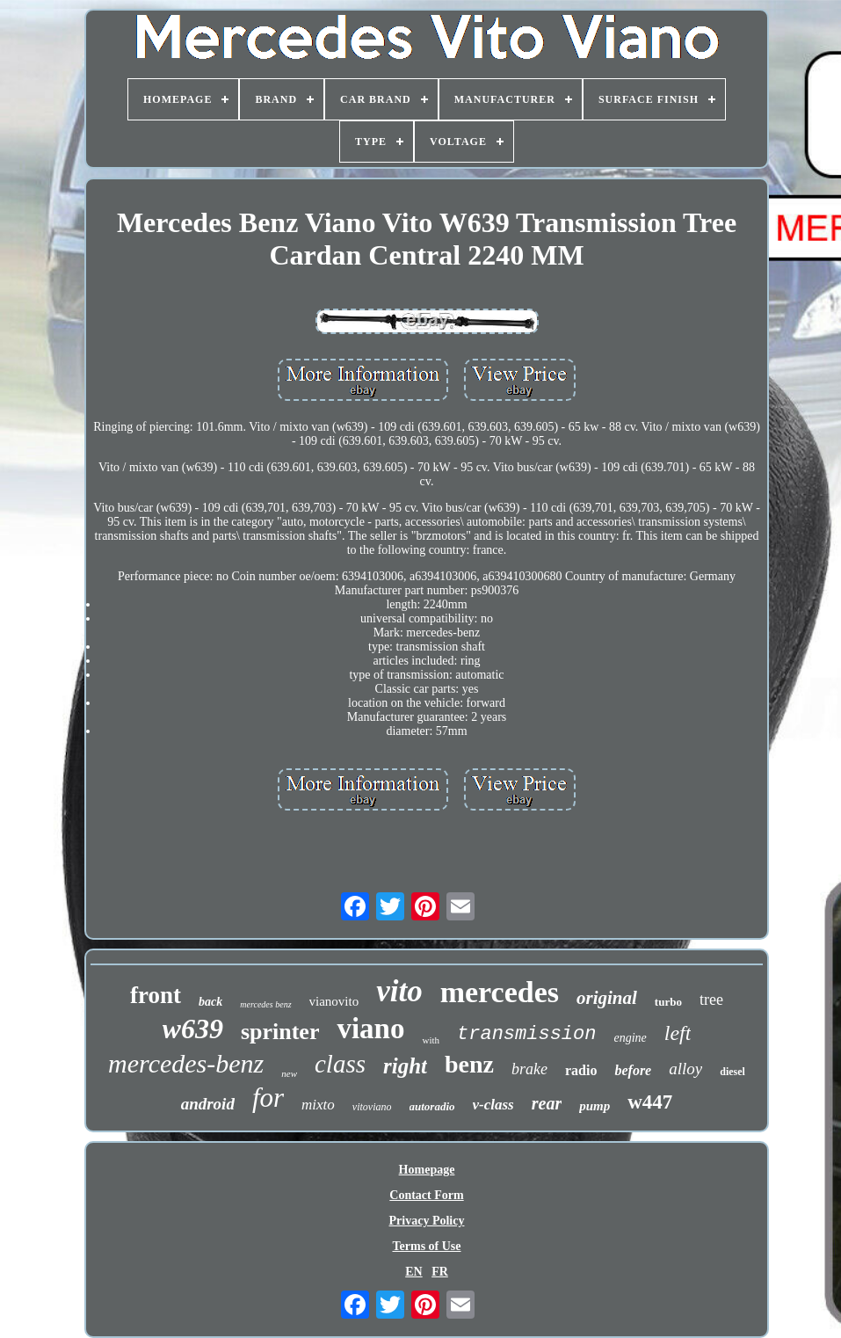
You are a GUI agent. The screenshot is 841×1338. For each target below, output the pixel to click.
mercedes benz (265, 1004)
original (606, 997)
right (405, 1066)
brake (529, 1069)
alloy (685, 1068)
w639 (193, 1028)
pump (594, 1106)
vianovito (334, 1001)
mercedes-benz (186, 1063)
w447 (649, 1102)
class (340, 1064)
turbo (668, 1001)
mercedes (499, 992)
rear (547, 1103)
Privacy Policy (427, 1220)
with (430, 1040)
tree (711, 999)
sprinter (280, 1031)
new (289, 1073)
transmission (526, 1034)
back (210, 1001)
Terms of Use (426, 1246)
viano (370, 1028)
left (678, 1033)
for (268, 1097)
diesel (732, 1071)
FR (439, 1271)
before (632, 1070)
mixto (318, 1104)
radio (581, 1070)
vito (399, 991)
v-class (493, 1104)
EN (413, 1271)
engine (629, 1037)
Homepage (427, 1169)
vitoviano (372, 1107)
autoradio (432, 1106)
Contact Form (426, 1195)
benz (469, 1064)
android (208, 1103)
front (155, 995)
